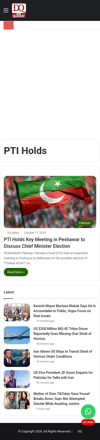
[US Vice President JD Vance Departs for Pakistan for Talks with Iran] (17, 379)
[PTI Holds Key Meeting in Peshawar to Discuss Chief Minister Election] (50, 202)
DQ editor (13, 232)
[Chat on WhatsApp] (88, 411)
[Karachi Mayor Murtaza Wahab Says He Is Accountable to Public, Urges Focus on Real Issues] (17, 312)
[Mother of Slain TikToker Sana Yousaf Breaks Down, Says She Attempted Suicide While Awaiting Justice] (17, 400)
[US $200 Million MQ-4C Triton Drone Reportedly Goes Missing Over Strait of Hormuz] (17, 335)
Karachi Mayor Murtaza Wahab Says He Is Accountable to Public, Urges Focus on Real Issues (64, 311)
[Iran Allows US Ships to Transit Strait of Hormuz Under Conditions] (17, 358)
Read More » (15, 272)
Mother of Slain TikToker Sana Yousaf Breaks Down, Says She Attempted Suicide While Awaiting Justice (61, 399)
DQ (80, 431)
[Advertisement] (50, 84)
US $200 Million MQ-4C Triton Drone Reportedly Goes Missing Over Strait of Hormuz (62, 334)
